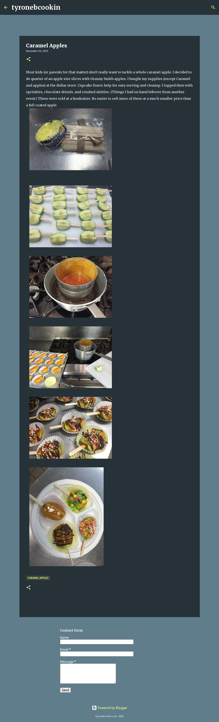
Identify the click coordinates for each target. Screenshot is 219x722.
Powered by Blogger (109, 708)
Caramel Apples (38, 578)
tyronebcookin (36, 7)
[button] (28, 59)
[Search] (66, 7)
